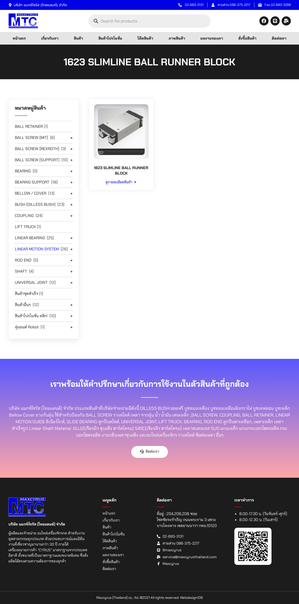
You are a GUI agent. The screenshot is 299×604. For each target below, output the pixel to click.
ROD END (23, 260)
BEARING (23, 171)
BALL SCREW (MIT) (31, 137)
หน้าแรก (19, 38)
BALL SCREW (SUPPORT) (37, 159)
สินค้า (78, 38)
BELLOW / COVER (30, 193)
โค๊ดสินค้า (145, 38)
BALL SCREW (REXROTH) (37, 148)
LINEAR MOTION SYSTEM (37, 249)
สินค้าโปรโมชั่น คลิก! (31, 315)
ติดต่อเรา (279, 38)
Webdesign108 (191, 597)
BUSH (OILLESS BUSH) (35, 204)
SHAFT (21, 271)
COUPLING (24, 215)
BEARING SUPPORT (32, 182)
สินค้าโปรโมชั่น (110, 38)
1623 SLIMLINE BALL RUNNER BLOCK (121, 170)
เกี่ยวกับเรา (49, 38)
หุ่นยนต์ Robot (27, 327)
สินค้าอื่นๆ (23, 304)
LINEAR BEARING (30, 237)
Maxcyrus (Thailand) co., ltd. (117, 597)
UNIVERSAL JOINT (31, 282)
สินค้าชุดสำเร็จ (26, 293)
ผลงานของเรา (211, 38)
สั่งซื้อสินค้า (247, 38)
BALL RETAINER (29, 126)
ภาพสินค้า (177, 38)
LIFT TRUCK (25, 226)
